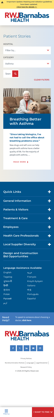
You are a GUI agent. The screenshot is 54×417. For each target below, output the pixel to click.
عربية (29, 272)
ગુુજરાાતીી (7, 281)
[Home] (27, 17)
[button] (43, 412)
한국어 (6, 289)
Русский (7, 298)
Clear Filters (41, 79)
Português (32, 294)
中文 (29, 289)
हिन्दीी (5, 285)
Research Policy (26, 367)
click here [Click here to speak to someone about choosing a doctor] (26, 320)
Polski (6, 294)
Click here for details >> (26, 7)
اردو (5, 302)
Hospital (8, 44)
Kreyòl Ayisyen (35, 281)
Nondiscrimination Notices (14, 363)
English (7, 272)
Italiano (31, 285)
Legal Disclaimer (42, 363)
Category (8, 57)
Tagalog (7, 276)
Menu (6, 412)
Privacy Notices (26, 358)
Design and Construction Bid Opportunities (20, 254)
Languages (30, 363)
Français (31, 276)
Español (31, 298)
